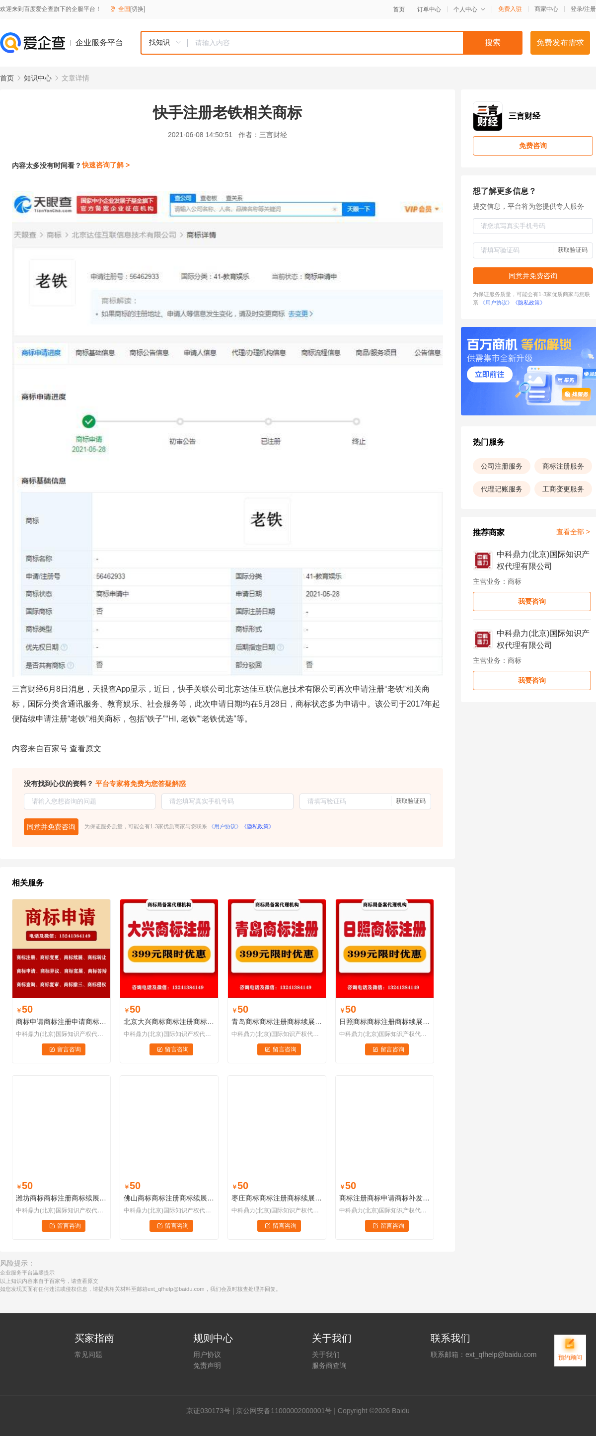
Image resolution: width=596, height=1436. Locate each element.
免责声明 (207, 1365)
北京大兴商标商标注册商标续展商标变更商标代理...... (169, 1022)
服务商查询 (329, 1365)
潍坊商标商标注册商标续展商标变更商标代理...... (61, 1198)
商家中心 (546, 9)
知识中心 (38, 78)
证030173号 (211, 1411)
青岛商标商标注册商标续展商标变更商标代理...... (276, 1022)
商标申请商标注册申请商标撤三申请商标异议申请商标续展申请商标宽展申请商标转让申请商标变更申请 (61, 1022)
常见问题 (88, 1354)
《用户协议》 (225, 826)
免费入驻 (510, 9)
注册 (590, 8)
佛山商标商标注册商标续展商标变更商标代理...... (169, 1198)
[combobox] (331, 43)
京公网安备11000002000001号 (284, 1411)
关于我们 (326, 1354)
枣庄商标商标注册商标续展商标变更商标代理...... (276, 1198)
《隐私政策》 (257, 826)
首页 (399, 9)
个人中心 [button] (469, 9)
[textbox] (355, 43)
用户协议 (207, 1354)
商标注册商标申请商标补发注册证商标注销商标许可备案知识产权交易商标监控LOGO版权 (384, 1198)
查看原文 (85, 748)
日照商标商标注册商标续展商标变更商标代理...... (384, 1022)
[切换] (138, 8)
